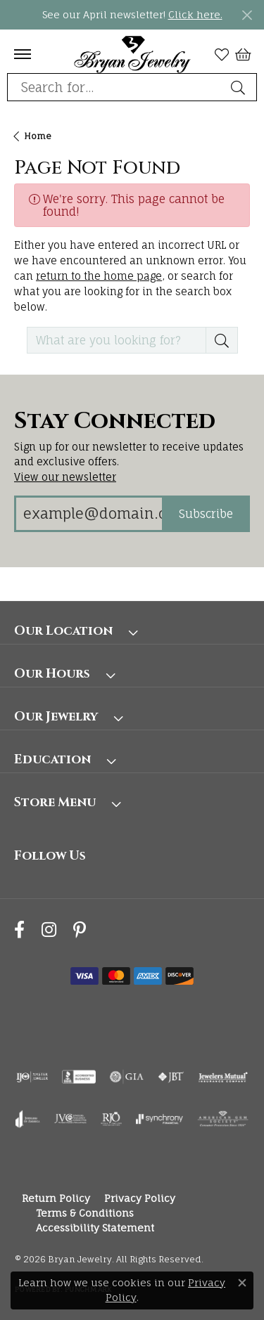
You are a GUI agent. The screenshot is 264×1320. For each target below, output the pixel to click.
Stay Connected (114, 421)
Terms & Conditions (85, 1213)
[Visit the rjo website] (111, 1119)
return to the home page (99, 276)
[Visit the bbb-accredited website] (79, 1076)
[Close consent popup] (242, 1283)
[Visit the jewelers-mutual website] (223, 1076)
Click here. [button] (195, 14)
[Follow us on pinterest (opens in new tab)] (79, 930)
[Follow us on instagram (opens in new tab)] (49, 930)
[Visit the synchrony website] (159, 1119)
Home (37, 136)
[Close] (247, 15)
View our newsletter (65, 477)
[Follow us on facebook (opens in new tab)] (19, 930)
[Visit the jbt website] (171, 1076)
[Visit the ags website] (223, 1119)
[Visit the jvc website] (70, 1119)
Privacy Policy (139, 1198)
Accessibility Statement (95, 1228)
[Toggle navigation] (22, 54)
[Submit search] (240, 87)
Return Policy (56, 1198)
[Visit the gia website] (127, 1076)
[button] (222, 54)
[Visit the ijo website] (32, 1076)
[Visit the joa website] (27, 1119)
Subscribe (206, 514)
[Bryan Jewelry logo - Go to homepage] (132, 54)
